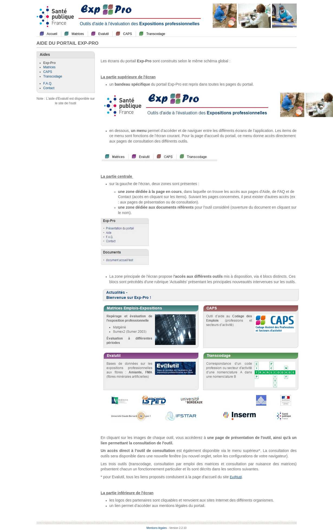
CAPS (127, 34)
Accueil (52, 34)
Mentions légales (157, 527)
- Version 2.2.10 (176, 527)
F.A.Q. (47, 83)
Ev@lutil (236, 477)
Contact (48, 88)
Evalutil (103, 34)
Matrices (78, 34)
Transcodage (155, 34)
